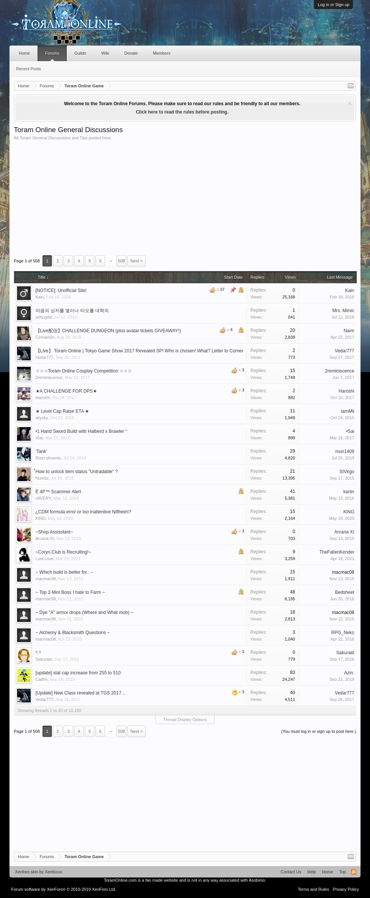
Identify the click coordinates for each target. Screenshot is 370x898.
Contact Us (291, 872)
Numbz (42, 478)
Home (24, 53)
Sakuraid (44, 659)
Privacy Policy (346, 889)
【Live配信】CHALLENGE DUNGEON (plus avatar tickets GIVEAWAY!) (108, 330)
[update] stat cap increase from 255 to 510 (78, 672)
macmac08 (46, 578)
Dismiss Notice (350, 103)
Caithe (42, 679)
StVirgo (346, 471)
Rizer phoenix (48, 458)
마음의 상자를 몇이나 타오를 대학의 (72, 310)
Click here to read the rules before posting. (182, 112)
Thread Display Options (185, 719)
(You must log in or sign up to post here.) (318, 731)
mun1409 (344, 451)
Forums (52, 53)
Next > (136, 261)
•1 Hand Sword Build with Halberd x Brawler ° (81, 431)
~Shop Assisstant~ (54, 532)
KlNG (40, 518)
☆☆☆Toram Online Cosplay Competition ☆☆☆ (84, 371)
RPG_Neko (342, 632)
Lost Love (45, 558)
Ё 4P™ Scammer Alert (58, 491)
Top (342, 872)
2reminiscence (49, 377)
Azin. (349, 672)
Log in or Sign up (333, 4)
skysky (42, 417)
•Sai (39, 438)
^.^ (38, 652)
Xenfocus (53, 872)
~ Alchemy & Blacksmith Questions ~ (73, 632)
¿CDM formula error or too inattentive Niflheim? (83, 511)
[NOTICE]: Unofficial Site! (61, 290)
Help (311, 872)
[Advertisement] (185, 197)
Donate (131, 53)
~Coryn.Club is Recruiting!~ (63, 552)
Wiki (105, 53)
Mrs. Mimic (343, 310)
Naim (348, 330)
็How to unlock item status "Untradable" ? (77, 471)
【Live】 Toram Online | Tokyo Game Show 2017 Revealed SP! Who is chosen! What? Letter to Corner (140, 351)
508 (121, 261)
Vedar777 (44, 357)
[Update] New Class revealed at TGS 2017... (80, 693)
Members (162, 53)
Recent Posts (28, 68)
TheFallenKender (336, 552)
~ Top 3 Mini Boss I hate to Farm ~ (70, 592)
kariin (348, 491)
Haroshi (43, 397)
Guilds (80, 53)
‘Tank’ (41, 451)
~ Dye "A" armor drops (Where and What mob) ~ (84, 612)
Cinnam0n (45, 337)
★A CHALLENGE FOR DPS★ (66, 391)
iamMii (347, 411)
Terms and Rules (313, 889)
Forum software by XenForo (63, 889)
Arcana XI (45, 538)
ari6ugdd (44, 317)
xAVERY (44, 498)
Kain (40, 297)
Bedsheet (344, 592)
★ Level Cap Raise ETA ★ (62, 411)
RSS (354, 872)
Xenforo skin (26, 872)
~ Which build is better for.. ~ (64, 572)
